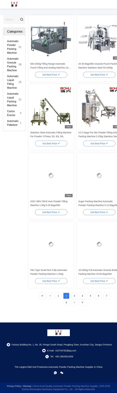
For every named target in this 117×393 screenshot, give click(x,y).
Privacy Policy (14, 386)
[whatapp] (55, 373)
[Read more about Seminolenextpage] (42, 296)
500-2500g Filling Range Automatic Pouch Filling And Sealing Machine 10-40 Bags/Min (50, 68)
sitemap (27, 386)
